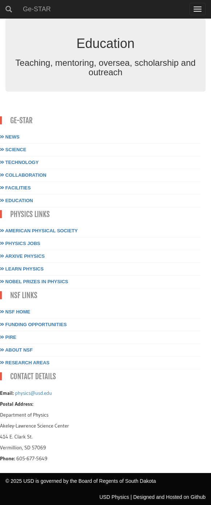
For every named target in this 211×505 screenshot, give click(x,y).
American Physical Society (39, 230)
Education (16, 200)
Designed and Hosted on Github (169, 497)
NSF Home (15, 311)
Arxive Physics (22, 256)
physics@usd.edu (33, 393)
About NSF (16, 350)
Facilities (15, 188)
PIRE (8, 337)
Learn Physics (22, 269)
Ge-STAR (37, 9)
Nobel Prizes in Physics (34, 281)
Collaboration (23, 175)
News (10, 137)
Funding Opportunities (33, 324)
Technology (19, 162)
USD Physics (114, 497)
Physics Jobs (20, 243)
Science (13, 149)
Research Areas (24, 362)
